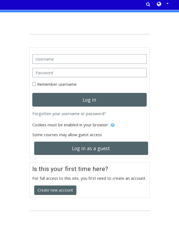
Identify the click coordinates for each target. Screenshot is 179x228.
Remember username (57, 84)
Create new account (55, 190)
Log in (89, 99)
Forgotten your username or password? (69, 113)
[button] (163, 4)
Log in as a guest (91, 148)
